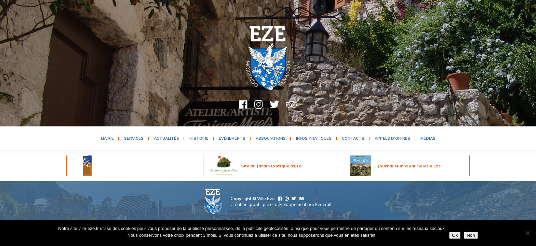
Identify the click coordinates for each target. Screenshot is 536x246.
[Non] (527, 233)
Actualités (166, 138)
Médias (428, 138)
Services (134, 138)
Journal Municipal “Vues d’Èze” (410, 165)
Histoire (199, 138)
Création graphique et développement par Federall (280, 204)
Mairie (107, 138)
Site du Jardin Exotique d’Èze (271, 165)
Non (471, 235)
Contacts (353, 138)
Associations (271, 138)
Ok (455, 235)
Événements (232, 138)
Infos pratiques (314, 138)
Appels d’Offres (392, 138)
